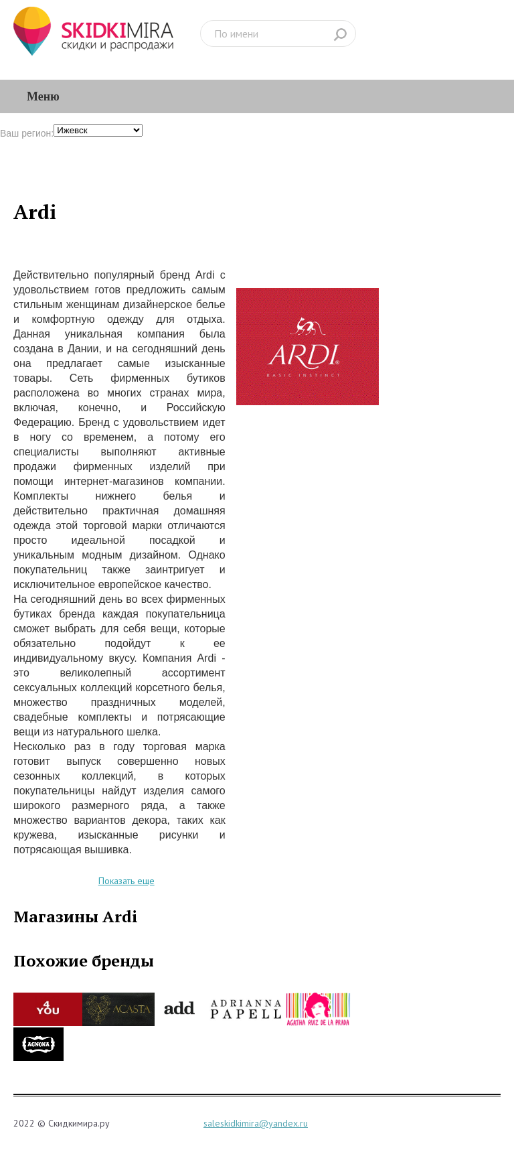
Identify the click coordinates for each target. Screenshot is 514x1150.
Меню (43, 96)
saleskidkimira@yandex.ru (255, 1123)
